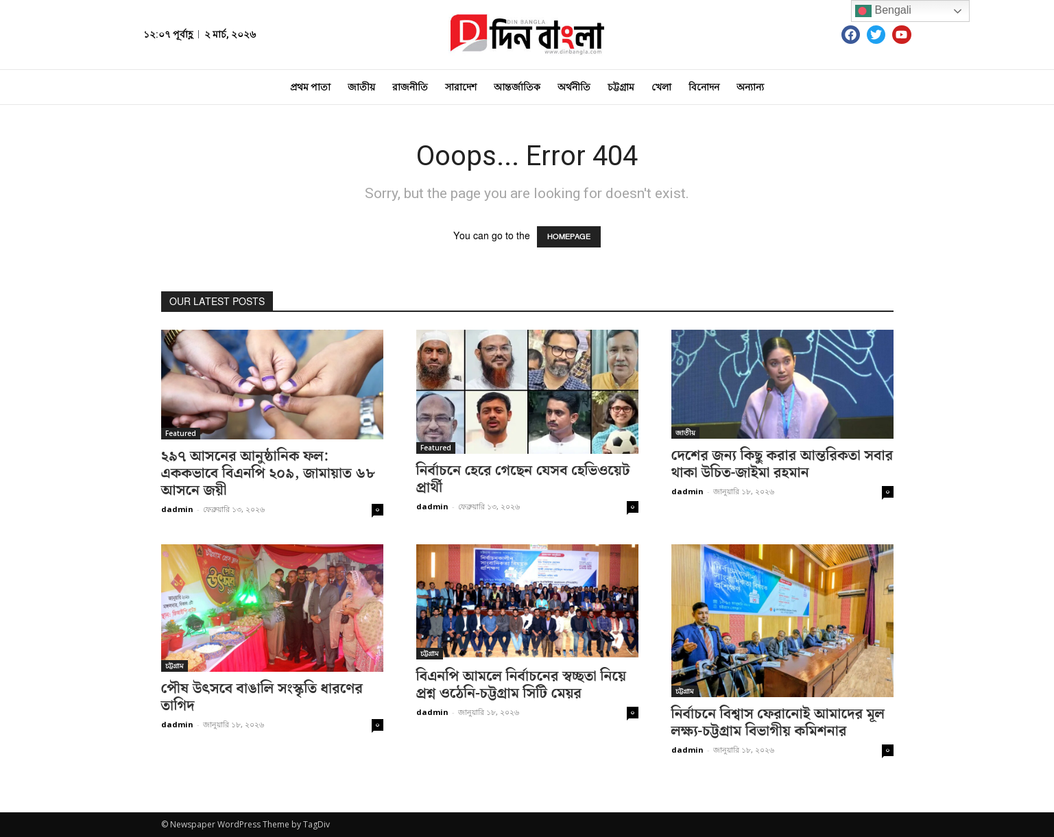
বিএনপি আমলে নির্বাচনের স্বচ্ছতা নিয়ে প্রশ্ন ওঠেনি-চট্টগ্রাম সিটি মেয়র (521, 685)
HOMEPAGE (568, 237)
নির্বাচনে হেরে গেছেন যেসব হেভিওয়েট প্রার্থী (523, 479)
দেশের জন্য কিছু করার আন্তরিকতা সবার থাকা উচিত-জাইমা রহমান (782, 464)
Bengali (883, 11)
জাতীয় (361, 87)
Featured (180, 433)
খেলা (661, 87)
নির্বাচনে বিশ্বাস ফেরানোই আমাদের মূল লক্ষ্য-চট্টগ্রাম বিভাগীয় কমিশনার (778, 723)
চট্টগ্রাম (621, 87)
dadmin (177, 509)
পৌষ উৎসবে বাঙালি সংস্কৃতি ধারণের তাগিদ (262, 697)
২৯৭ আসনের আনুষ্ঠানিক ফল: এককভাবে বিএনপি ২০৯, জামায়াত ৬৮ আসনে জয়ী (268, 473)
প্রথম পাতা (310, 87)
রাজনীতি (410, 87)
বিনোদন (703, 87)
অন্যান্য (750, 87)
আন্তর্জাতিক (517, 87)
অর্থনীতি (574, 87)
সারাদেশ (461, 87)
